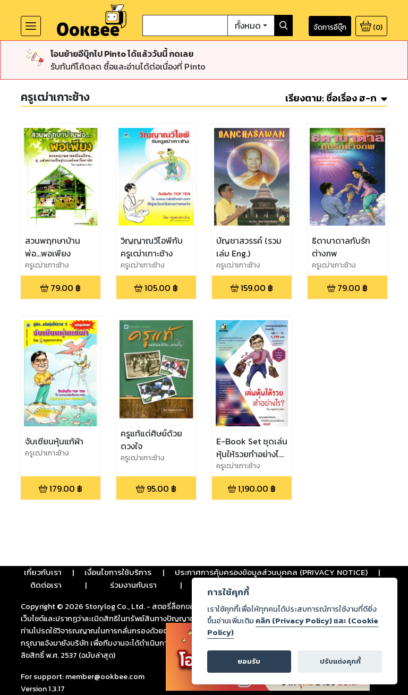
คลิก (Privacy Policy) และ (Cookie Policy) (292, 626)
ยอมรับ (248, 661)
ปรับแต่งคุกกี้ (340, 661)
